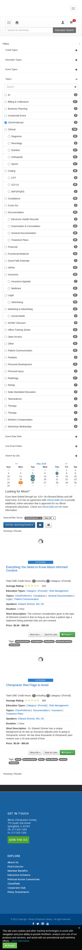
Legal (11, 295)
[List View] (48, 525)
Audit (18, 759)
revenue (63, 759)
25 (20, 482)
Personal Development (20, 364)
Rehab (11, 385)
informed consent (63, 641)
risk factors (14, 645)
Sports (13, 164)
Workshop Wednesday (19, 426)
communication (22, 641)
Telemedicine (15, 399)
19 (32, 479)
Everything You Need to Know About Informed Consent (37, 568)
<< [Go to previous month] (16, 463)
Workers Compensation (20, 419)
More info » (35, 634)
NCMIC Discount (16, 323)
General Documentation (22, 233)
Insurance (13, 274)
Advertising (15, 302)
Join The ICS (18, 840)
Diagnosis (15, 136)
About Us (13, 862)
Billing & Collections (18, 101)
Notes (41, 759)
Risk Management (58, 591)
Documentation (16, 212)
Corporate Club (17, 887)
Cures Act (13, 205)
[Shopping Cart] (73, 22)
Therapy (12, 405)
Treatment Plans (18, 240)
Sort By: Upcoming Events (19, 524)
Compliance (14, 198)
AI (9, 95)
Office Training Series (19, 329)
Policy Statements (18, 892)
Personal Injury (16, 371)
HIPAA (11, 267)
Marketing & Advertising (20, 309)
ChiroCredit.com (55, 500)
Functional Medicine (18, 253)
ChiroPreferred (15, 122)
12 (32, 476)
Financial (12, 247)
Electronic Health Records (23, 219)
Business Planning (17, 108)
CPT (12, 177)
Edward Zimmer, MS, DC (31, 604)
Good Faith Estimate (18, 260)
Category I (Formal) (36, 591)
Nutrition (14, 150)
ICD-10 (13, 184)
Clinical (11, 129)
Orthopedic (15, 157)
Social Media (16, 316)
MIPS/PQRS (16, 191)
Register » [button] (67, 634)
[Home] (17, 22)
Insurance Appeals (19, 281)
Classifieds (14, 883)
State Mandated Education (22, 392)
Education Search (64, 30)
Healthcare (49, 641)
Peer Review (52, 759)
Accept (10, 945)
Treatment (14, 763)
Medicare (14, 288)
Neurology (15, 143)
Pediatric (12, 357)
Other (11, 343)
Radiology (13, 378)
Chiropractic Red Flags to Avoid (27, 685)
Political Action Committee (23, 879)
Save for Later (51, 634)
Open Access (15, 336)
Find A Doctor (15, 866)
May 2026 (41, 463)
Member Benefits (18, 870)
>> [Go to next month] (66, 463)
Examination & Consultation (24, 226)
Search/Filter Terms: (13, 517)
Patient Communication (20, 350)
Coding (11, 171)
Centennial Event (17, 115)
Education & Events (19, 875)
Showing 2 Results (12, 531)
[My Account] (63, 22)
